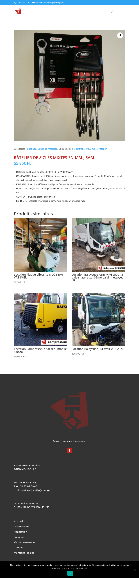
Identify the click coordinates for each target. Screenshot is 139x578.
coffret (79, 148)
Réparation (20, 531)
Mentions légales (24, 552)
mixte (95, 148)
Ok (70, 573)
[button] (120, 35)
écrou (87, 148)
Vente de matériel (47, 148)
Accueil (18, 521)
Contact (19, 547)
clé (73, 148)
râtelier (103, 148)
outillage (31, 148)
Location (19, 537)
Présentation (22, 526)
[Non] (135, 569)
